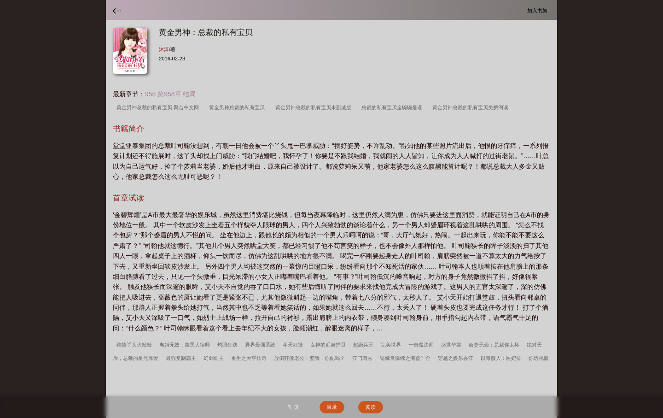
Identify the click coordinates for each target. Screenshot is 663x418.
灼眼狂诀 (227, 344)
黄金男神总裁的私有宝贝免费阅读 (471, 107)
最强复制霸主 (181, 358)
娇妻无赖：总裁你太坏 (494, 344)
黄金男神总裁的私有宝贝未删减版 (314, 107)
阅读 (371, 407)
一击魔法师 (421, 344)
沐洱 (164, 49)
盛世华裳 (451, 344)
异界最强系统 (260, 344)
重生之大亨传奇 (249, 358)
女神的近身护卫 (328, 344)
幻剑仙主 (214, 358)
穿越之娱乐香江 (455, 358)
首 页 (292, 407)
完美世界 (391, 344)
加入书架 (538, 10)
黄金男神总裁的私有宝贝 (238, 107)
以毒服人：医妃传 (501, 358)
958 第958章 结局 (170, 94)
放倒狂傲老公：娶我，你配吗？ (309, 358)
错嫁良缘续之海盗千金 (405, 358)
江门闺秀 (362, 358)
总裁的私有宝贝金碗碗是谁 (393, 107)
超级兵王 (363, 344)
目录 (332, 407)
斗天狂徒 (293, 344)
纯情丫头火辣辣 (134, 344)
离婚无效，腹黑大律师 (184, 344)
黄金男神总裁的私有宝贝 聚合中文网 (159, 107)
